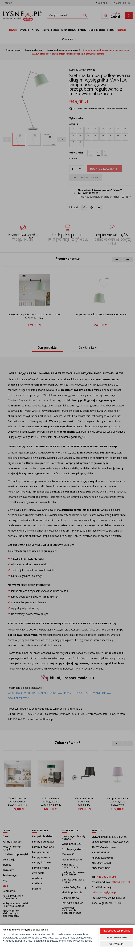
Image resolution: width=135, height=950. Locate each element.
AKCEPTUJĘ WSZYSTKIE (116, 930)
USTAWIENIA (116, 944)
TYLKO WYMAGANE (116, 937)
